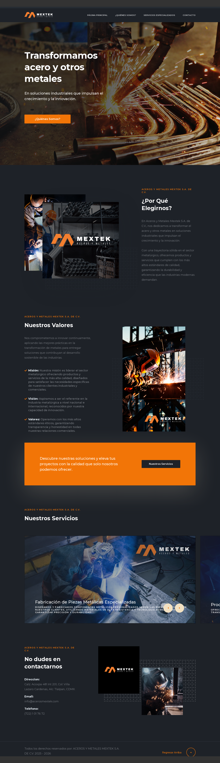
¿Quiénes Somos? (47, 119)
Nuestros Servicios (161, 463)
